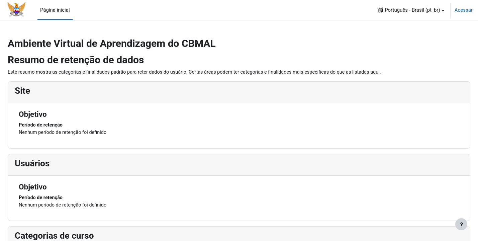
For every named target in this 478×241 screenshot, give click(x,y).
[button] (411, 10)
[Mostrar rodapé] (461, 224)
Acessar (464, 10)
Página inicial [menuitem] (55, 10)
